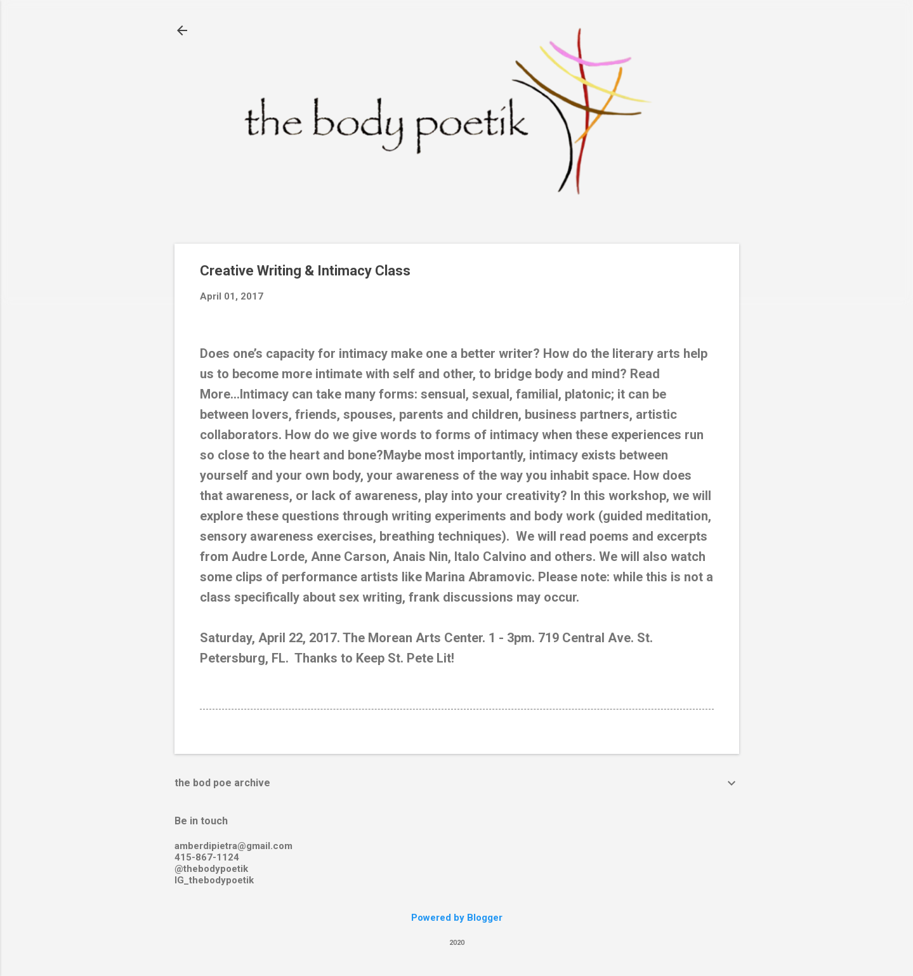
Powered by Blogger (456, 917)
